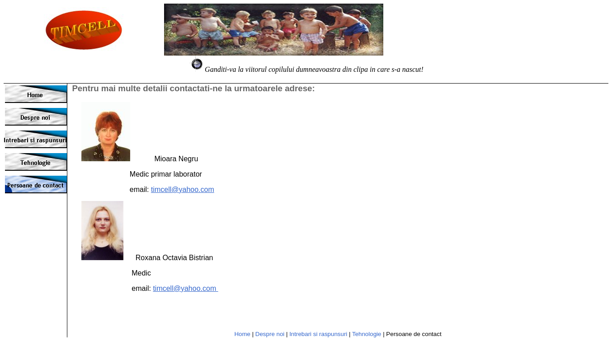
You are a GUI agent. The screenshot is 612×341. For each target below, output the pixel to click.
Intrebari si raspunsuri (318, 334)
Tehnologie (366, 334)
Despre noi (269, 334)
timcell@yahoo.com (182, 189)
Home (242, 334)
